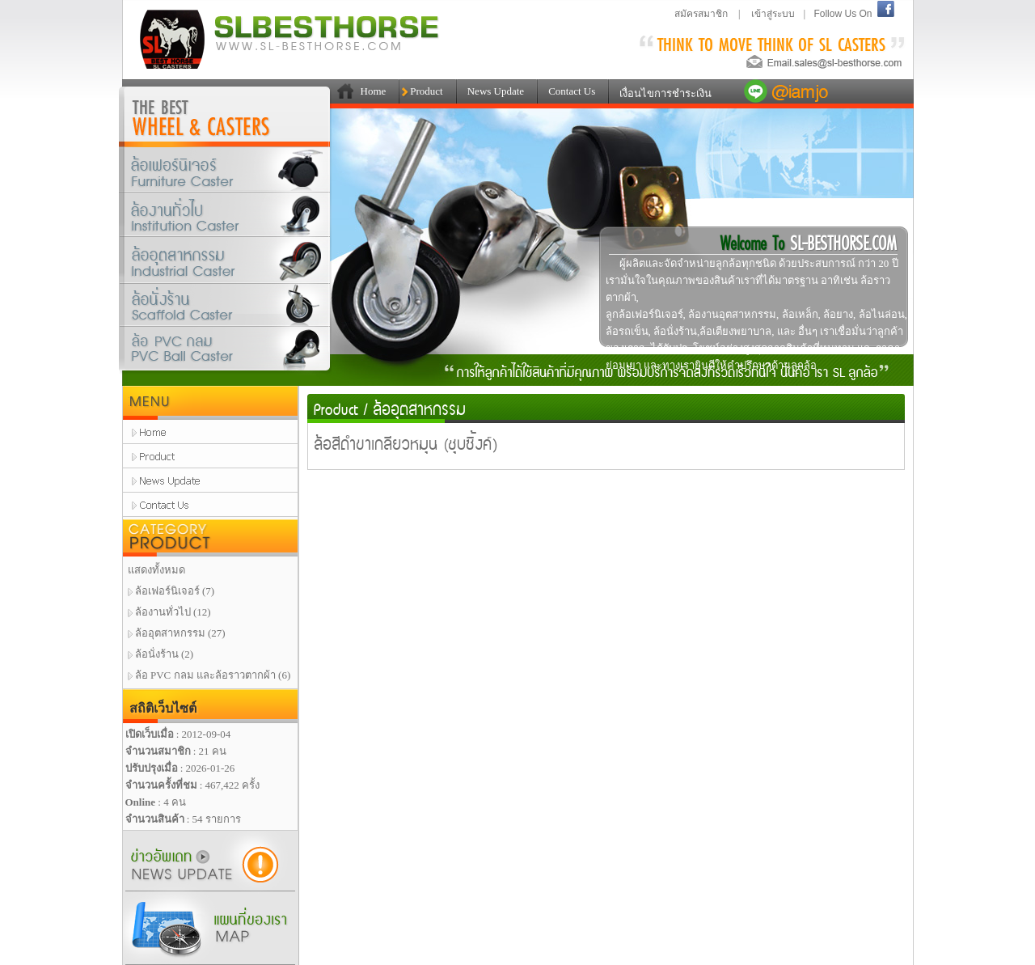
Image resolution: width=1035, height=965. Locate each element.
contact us (210, 505)
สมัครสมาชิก (701, 13)
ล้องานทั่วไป (225, 215)
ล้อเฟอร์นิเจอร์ (225, 170)
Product (336, 408)
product (210, 456)
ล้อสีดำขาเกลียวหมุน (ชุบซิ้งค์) (406, 443)
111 (342, 91)
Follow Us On (842, 13)
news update (210, 480)
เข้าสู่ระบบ (773, 13)
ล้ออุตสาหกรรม (225, 262)
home (210, 432)
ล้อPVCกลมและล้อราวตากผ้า (225, 352)
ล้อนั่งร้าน (225, 306)
